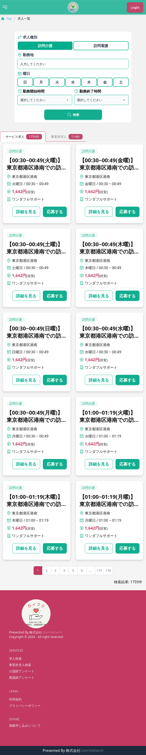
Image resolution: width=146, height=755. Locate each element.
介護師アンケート (21, 671)
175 (99, 570)
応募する (55, 211)
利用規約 (15, 699)
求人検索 (15, 658)
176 (108, 570)
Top (6, 18)
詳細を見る (26, 211)
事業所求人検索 (20, 665)
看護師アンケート (21, 677)
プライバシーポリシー (25, 705)
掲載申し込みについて (25, 725)
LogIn (135, 7)
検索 (73, 114)
